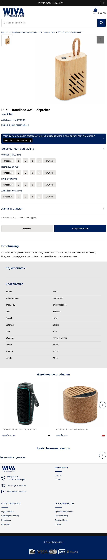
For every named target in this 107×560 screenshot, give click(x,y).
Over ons (58, 473)
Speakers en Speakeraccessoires (26, 32)
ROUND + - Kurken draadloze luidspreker (74, 427)
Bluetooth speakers (50, 32)
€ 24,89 (8, 433)
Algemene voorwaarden (64, 509)
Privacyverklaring (62, 514)
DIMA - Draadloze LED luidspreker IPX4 (19, 427)
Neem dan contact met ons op (17, 138)
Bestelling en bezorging (10, 514)
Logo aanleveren (8, 509)
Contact (58, 477)
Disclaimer (59, 522)
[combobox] (49, 23)
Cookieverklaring (61, 518)
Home (3, 32)
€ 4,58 (62, 433)
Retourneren (6, 518)
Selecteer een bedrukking (17, 146)
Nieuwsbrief (6, 522)
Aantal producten (12, 205)
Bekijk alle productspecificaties (15, 122)
